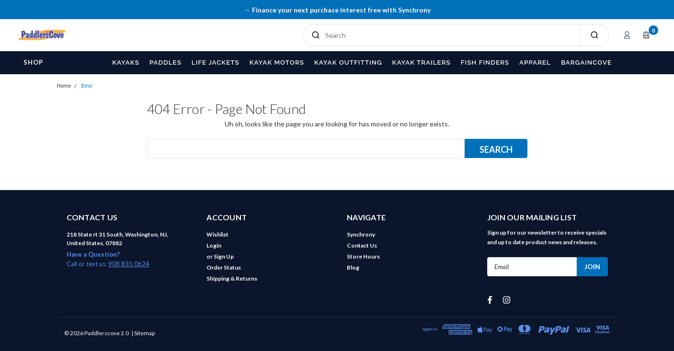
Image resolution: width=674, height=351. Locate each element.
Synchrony (361, 234)
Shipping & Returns (231, 278)
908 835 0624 (128, 264)
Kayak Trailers (421, 62)
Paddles (165, 62)
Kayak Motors (277, 62)
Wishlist (217, 234)
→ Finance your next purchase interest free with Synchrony (337, 10)
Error (86, 86)
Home (64, 86)
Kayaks (125, 62)
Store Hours (363, 256)
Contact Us (362, 245)
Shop (33, 62)
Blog (353, 267)
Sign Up (224, 256)
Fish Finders (485, 62)
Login (213, 245)
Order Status (223, 267)
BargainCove (586, 62)
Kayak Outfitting (348, 62)
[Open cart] (646, 35)
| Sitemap (143, 333)
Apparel (535, 62)
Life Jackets (216, 62)
